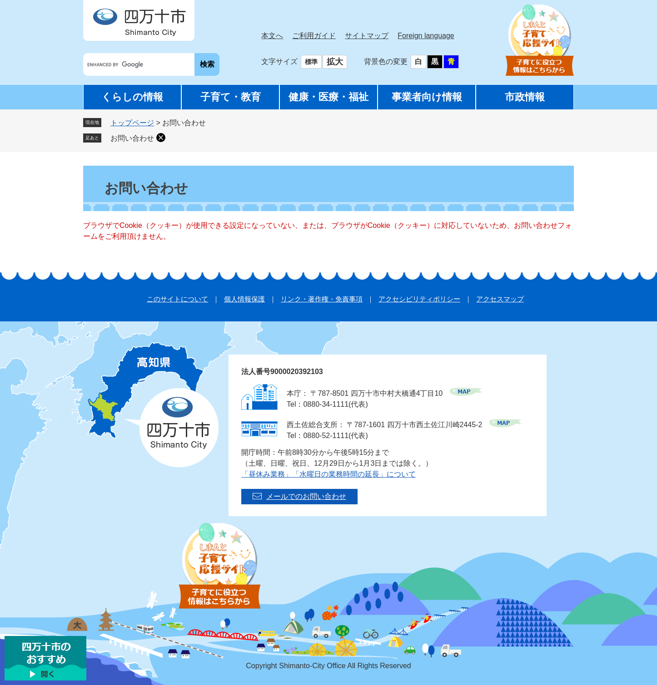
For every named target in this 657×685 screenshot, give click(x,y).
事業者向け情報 (427, 97)
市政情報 (525, 97)
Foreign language (426, 35)
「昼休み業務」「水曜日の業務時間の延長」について (328, 474)
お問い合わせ (132, 138)
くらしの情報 (132, 97)
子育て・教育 (230, 97)
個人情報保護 (244, 299)
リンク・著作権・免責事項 (322, 299)
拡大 (335, 61)
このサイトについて (177, 299)
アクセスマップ (500, 299)
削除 (160, 137)
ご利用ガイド (314, 35)
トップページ (132, 123)
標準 (311, 61)
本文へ (272, 35)
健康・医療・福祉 (328, 97)
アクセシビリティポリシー (419, 299)
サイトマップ (366, 35)
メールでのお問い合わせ (306, 496)
